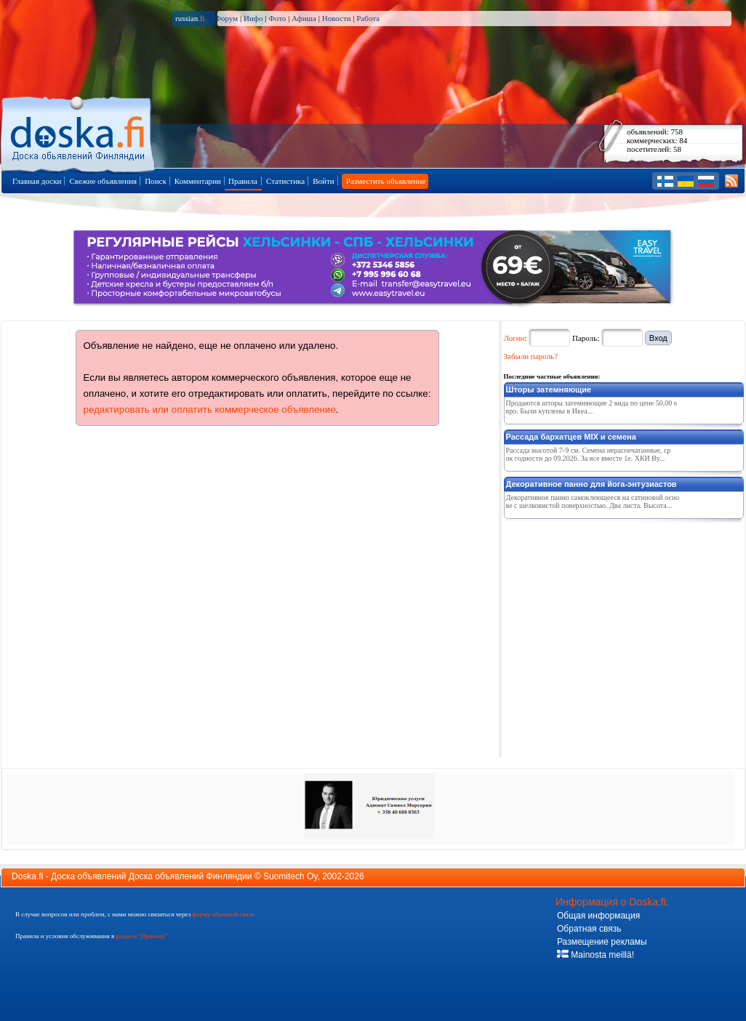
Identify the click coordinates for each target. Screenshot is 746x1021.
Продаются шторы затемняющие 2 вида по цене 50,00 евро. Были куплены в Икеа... (592, 407)
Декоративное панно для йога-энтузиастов (591, 484)
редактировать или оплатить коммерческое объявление (210, 409)
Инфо (253, 18)
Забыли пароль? (531, 356)
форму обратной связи (223, 914)
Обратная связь (589, 929)
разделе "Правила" (141, 936)
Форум (226, 18)
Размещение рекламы (602, 942)
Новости (336, 18)
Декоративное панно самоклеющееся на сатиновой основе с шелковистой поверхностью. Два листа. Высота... (593, 501)
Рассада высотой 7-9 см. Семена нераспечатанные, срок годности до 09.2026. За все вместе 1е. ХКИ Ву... (588, 454)
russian (190, 18)
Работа (368, 18)
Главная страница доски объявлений (79, 132)
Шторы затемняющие (549, 389)
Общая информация (598, 916)
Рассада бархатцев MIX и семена (571, 436)
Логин (514, 338)
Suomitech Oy (290, 876)
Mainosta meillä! (595, 955)
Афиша (304, 18)
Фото (277, 18)
